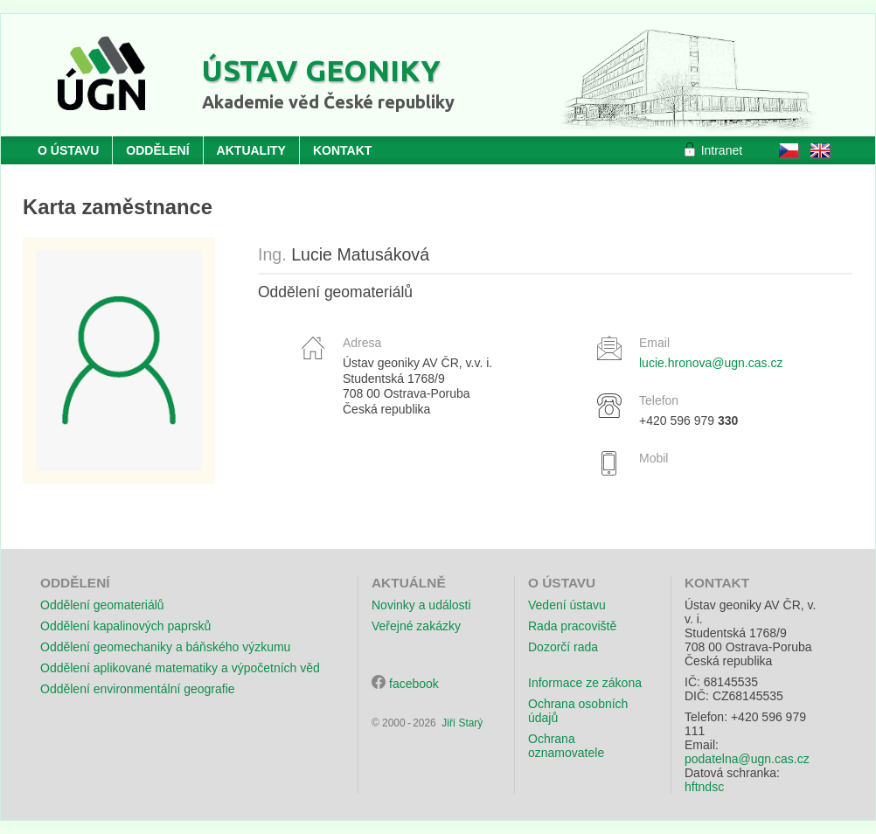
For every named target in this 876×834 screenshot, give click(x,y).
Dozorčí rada (563, 647)
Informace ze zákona (585, 683)
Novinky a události (421, 605)
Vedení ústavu (567, 605)
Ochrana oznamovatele (566, 746)
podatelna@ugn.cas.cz (747, 759)
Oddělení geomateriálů (102, 605)
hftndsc (704, 787)
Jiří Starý (462, 723)
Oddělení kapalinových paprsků (125, 626)
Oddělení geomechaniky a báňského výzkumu (165, 647)
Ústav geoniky (321, 70)
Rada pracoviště (572, 626)
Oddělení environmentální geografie (137, 689)
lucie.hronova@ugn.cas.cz (710, 363)
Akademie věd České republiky (328, 102)
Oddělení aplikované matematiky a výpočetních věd (180, 668)
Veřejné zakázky (416, 626)
